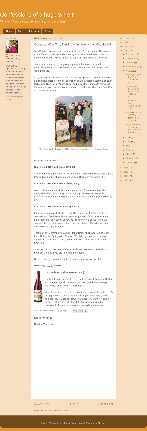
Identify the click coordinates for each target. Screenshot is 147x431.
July (128, 137)
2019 (126, 42)
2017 (126, 50)
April (128, 150)
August (129, 71)
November (131, 58)
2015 (126, 172)
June (128, 141)
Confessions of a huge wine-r (37, 14)
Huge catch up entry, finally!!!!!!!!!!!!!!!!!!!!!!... (133, 105)
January (130, 162)
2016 (126, 168)
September (131, 66)
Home (9, 31)
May (128, 146)
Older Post (106, 404)
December (131, 54)
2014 (126, 176)
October (130, 62)
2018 (126, 46)
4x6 (83, 423)
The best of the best (28, 31)
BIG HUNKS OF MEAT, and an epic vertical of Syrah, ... (133, 116)
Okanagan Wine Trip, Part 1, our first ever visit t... (133, 78)
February (130, 158)
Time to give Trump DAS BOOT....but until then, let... (132, 91)
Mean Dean (14, 55)
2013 (126, 180)
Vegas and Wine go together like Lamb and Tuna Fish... (133, 128)
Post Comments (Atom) (58, 410)
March (129, 154)
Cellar (47, 31)
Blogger (101, 423)
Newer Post (41, 404)
